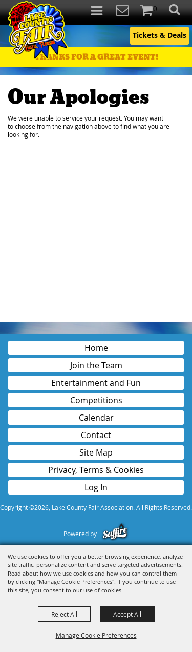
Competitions (96, 400)
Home (96, 347)
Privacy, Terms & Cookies (96, 470)
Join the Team (96, 365)
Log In (96, 487)
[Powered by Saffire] (115, 533)
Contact (96, 435)
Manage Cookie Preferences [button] (96, 635)
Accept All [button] (127, 614)
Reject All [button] (64, 614)
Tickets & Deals (159, 35)
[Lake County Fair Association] (37, 31)
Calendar (96, 417)
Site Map (96, 452)
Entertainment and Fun (96, 382)
